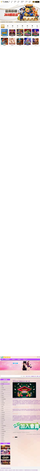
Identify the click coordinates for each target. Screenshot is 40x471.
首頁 (2, 359)
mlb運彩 (3, 408)
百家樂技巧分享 (25, 359)
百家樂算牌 (19, 359)
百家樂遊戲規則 (7, 359)
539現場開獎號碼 (4, 425)
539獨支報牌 (3, 412)
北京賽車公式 (3, 414)
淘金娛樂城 (3, 416)
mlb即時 (3, 427)
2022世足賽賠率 (3, 389)
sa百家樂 (3, 393)
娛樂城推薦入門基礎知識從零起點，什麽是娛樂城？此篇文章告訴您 (21, 432)
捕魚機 (2, 406)
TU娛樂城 (23, 376)
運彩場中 (3, 410)
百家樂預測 (3, 429)
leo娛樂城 (3, 387)
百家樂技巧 (3, 397)
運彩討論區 (3, 435)
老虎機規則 (3, 433)
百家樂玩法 (13, 359)
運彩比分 (3, 395)
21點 (2, 391)
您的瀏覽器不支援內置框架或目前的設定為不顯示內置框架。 (20, 23)
